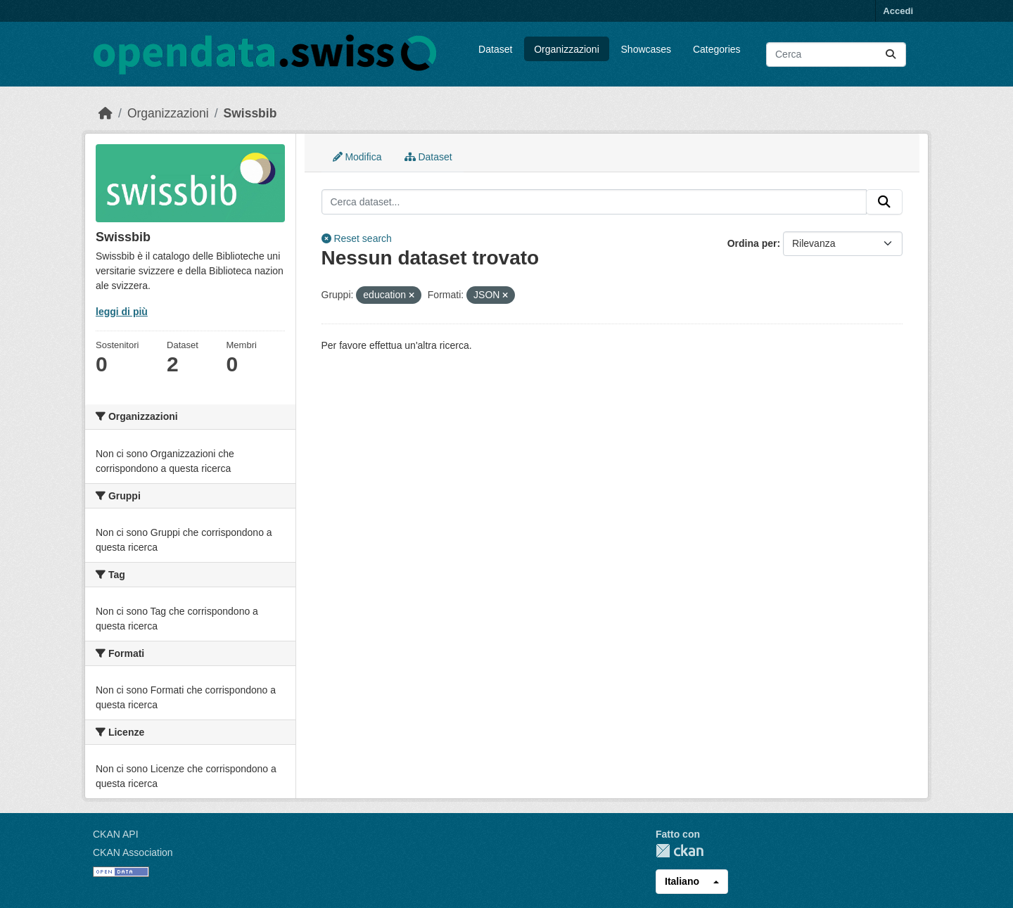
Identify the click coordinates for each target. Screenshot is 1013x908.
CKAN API (116, 834)
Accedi (898, 11)
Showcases (646, 49)
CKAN (679, 850)
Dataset (495, 49)
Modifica (357, 156)
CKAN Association (133, 852)
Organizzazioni (566, 49)
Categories (717, 49)
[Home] (105, 113)
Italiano (682, 881)
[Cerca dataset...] (836, 54)
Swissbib (250, 113)
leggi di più (122, 311)
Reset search (356, 238)
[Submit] (891, 54)
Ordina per (752, 243)
